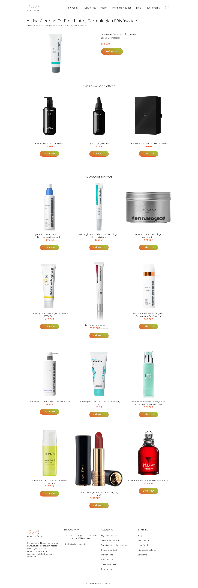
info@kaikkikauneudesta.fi (76, 544)
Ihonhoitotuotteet (121, 7)
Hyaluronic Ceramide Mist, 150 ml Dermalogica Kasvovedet (49, 235)
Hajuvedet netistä (109, 535)
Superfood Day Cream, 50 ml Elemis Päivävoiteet (49, 482)
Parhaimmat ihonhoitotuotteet (114, 545)
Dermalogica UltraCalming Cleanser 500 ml (49, 401)
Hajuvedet (72, 7)
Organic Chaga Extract (99, 143)
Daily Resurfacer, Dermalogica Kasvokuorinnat (148, 235)
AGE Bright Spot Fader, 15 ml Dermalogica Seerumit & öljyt (99, 235)
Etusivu (30, 25)
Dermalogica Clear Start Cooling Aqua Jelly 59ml (99, 403)
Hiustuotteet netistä (110, 540)
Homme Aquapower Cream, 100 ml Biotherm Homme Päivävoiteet (148, 403)
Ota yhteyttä (143, 540)
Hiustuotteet (89, 7)
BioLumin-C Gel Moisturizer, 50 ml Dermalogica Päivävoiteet (148, 315)
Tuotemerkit (153, 7)
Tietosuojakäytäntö (147, 550)
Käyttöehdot (144, 545)
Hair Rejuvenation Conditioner (49, 143)
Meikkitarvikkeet (108, 564)
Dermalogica (130, 34)
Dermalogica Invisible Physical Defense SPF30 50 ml (49, 315)
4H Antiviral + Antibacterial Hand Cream (148, 143)
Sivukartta (142, 555)
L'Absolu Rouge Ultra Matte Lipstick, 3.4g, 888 (99, 494)
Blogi (139, 7)
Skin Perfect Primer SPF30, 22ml (99, 325)
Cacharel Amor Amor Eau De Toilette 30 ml (148, 480)
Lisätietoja (112, 51)
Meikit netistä (107, 559)
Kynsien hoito (107, 555)
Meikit (104, 7)
